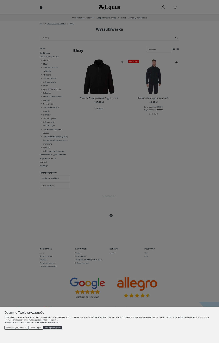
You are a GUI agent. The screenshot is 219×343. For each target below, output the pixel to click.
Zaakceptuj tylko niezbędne (16, 328)
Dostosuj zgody (35, 328)
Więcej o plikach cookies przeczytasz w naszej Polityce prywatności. (32, 322)
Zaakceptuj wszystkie (52, 328)
